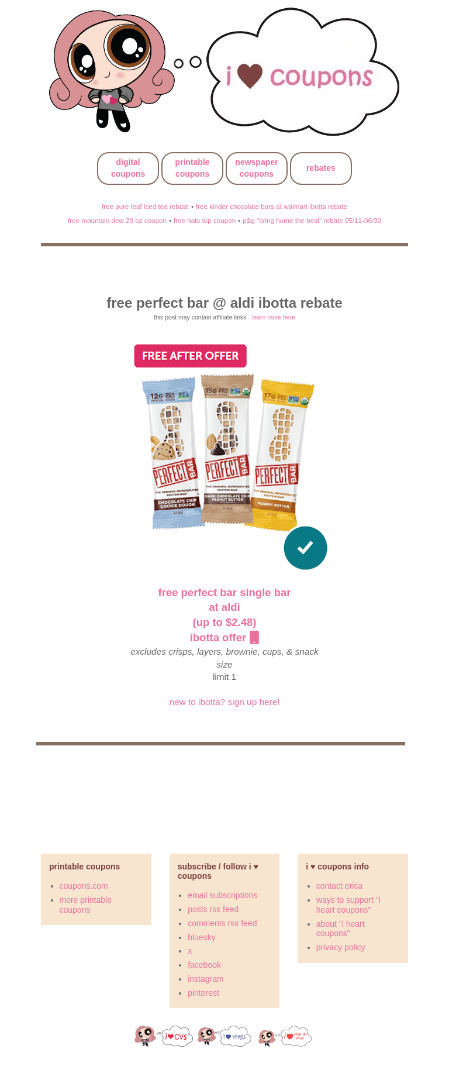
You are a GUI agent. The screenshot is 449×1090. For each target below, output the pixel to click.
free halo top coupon (205, 220)
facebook (204, 964)
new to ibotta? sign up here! (224, 702)
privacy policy (340, 947)
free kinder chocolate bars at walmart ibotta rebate (271, 206)
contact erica (339, 885)
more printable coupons (86, 904)
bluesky (201, 937)
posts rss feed (213, 909)
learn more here (273, 317)
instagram (205, 979)
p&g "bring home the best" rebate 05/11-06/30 (312, 220)
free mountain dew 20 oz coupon (117, 220)
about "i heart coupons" (340, 928)
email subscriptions (222, 895)
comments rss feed (222, 923)
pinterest (203, 993)
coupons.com (84, 885)
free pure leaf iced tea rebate (145, 206)
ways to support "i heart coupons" (348, 904)
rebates (321, 168)
